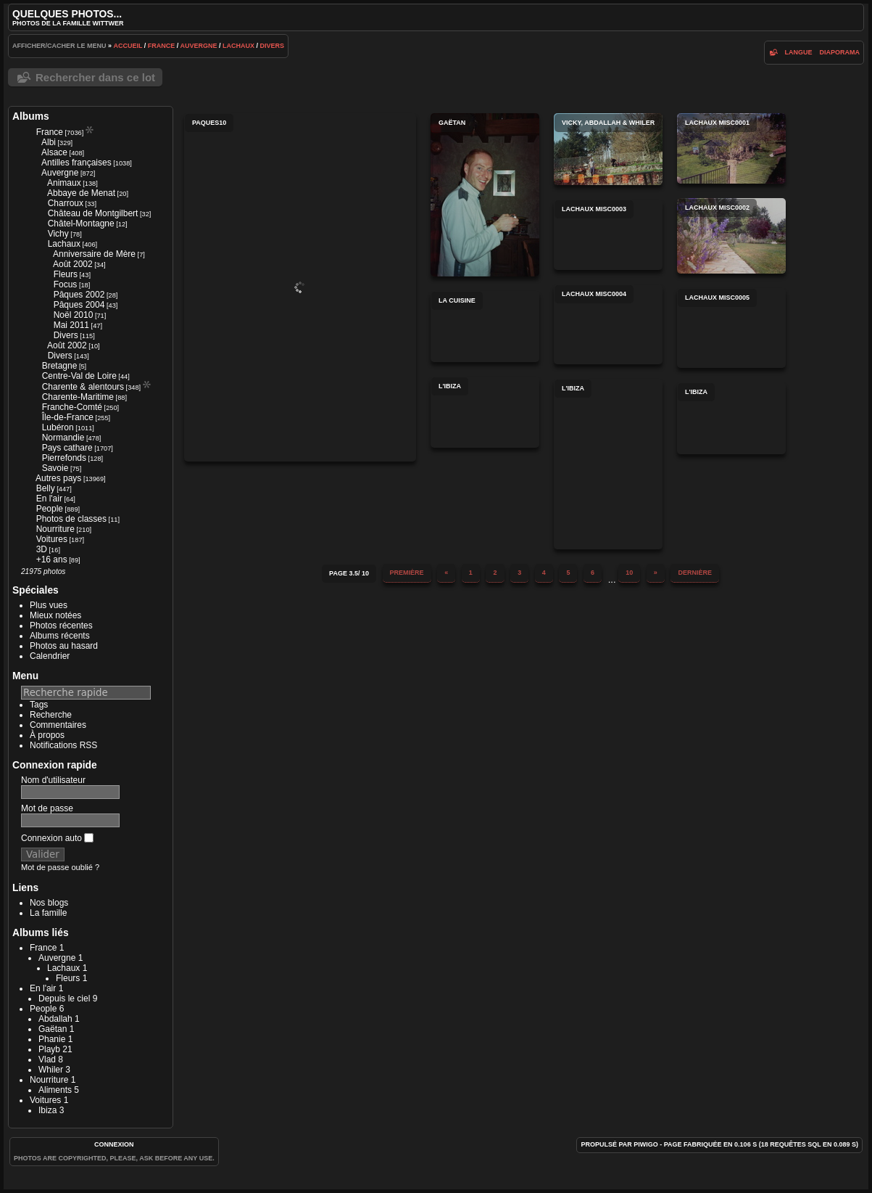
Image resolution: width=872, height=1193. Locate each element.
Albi (48, 142)
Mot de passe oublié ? (60, 867)
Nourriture (55, 529)
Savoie (55, 468)
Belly (45, 488)
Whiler (50, 1070)
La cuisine (485, 326)
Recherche (51, 715)
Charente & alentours (83, 387)
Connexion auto (57, 838)
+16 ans (51, 559)
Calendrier (50, 656)
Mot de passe (47, 808)
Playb (49, 1049)
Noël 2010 (74, 315)
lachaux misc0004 (608, 324)
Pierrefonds (64, 458)
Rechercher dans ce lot (95, 77)
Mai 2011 (71, 325)
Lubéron (58, 427)
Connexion (114, 1144)
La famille (48, 913)
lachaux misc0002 (731, 236)
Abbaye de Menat (81, 193)
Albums (30, 116)
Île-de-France (68, 417)
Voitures (51, 539)
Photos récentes (61, 625)
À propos (47, 735)
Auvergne (198, 45)
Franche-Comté (72, 407)
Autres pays (58, 478)
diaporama (840, 52)
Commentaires (58, 725)
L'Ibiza (485, 412)
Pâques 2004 (79, 305)
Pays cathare (67, 448)
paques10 (300, 287)
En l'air (49, 498)
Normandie (63, 437)
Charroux (65, 203)
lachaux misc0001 (731, 148)
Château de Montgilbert (93, 213)
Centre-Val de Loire (79, 376)
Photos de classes (71, 519)
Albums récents (60, 636)
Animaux (64, 183)
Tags (39, 705)
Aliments (55, 1090)
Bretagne (60, 366)
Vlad (47, 1059)
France (161, 45)
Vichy (58, 234)
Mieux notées (55, 615)
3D (41, 549)
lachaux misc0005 (731, 328)
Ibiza (47, 1110)
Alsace (54, 152)
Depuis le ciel (64, 998)
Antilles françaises (76, 162)
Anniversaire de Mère (94, 254)
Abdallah (55, 1019)
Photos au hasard (64, 646)
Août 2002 (73, 264)
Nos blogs (49, 903)
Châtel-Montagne (81, 223)
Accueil (128, 45)
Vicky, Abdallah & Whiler (608, 149)
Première (407, 572)
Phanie (51, 1039)
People (49, 509)
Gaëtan (52, 1029)
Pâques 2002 (79, 295)
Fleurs (66, 274)
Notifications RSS (63, 745)
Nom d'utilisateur (53, 780)
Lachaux (238, 45)
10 (629, 572)
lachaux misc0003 (608, 235)
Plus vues (48, 605)
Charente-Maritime (78, 397)
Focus (66, 284)
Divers (272, 45)
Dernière (695, 572)
